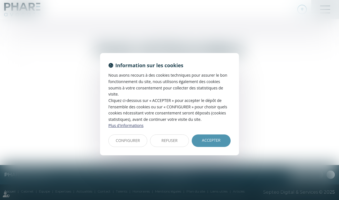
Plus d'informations (125, 125)
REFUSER (169, 140)
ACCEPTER (211, 140)
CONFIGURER (128, 140)
